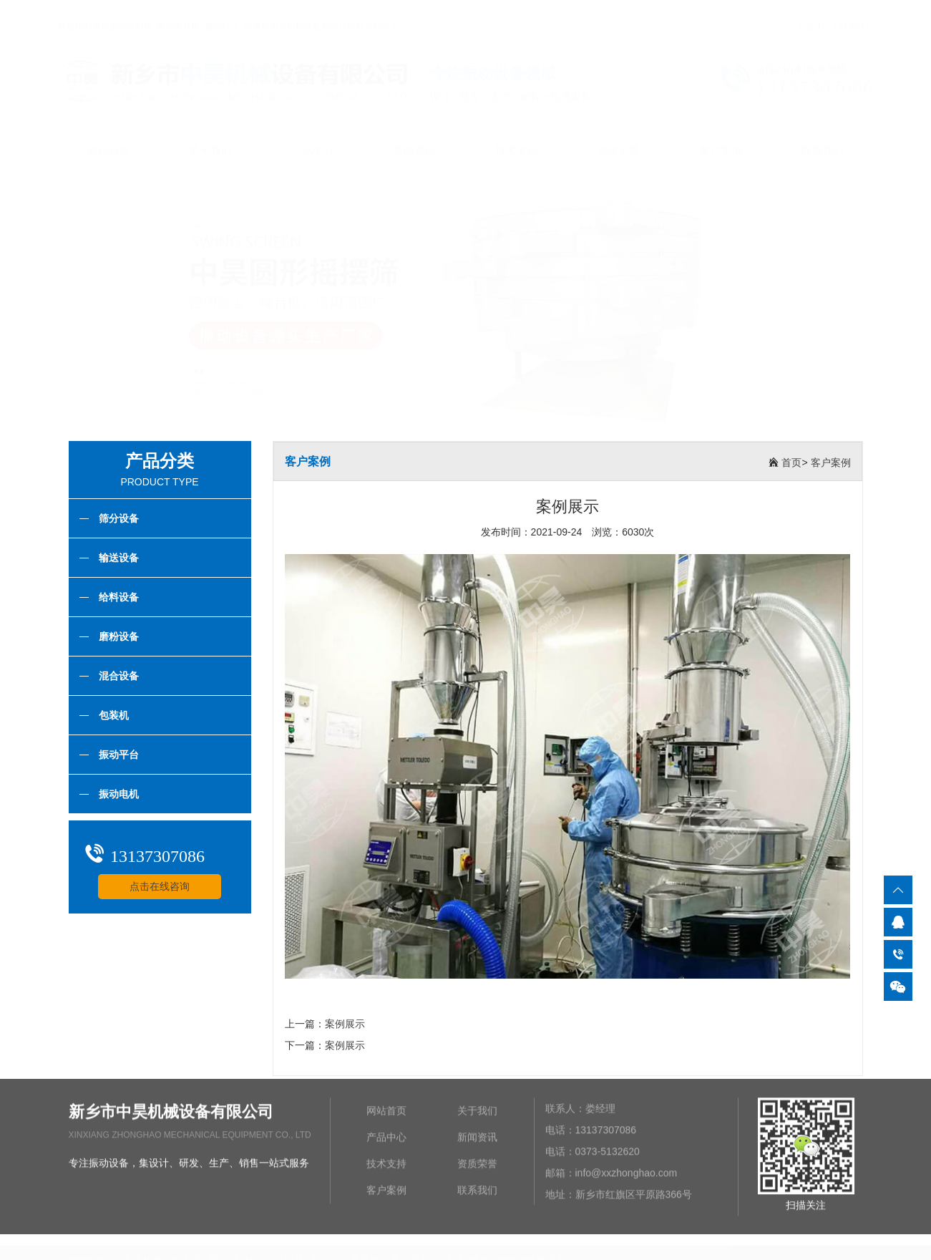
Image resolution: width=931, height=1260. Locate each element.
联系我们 (856, 13)
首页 (791, 462)
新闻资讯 (414, 137)
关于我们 (210, 137)
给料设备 (108, 597)
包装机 (103, 715)
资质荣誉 (618, 137)
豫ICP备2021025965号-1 (632, 1253)
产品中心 (815, 13)
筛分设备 (108, 518)
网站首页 (108, 137)
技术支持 (516, 137)
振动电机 (108, 794)
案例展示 (345, 1023)
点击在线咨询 (159, 886)
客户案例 (720, 137)
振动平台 (108, 754)
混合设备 (108, 676)
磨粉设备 (108, 636)
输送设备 (108, 557)
